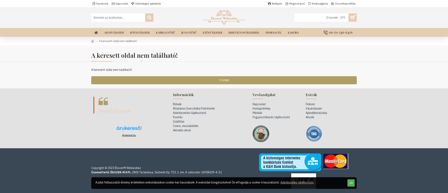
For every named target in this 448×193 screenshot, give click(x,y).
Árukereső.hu (129, 135)
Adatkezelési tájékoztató (297, 182)
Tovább (224, 80)
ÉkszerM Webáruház (115, 110)
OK (351, 183)
